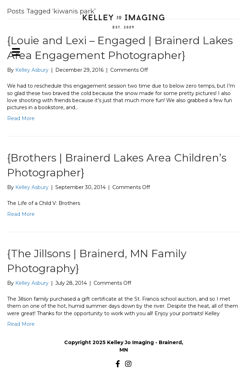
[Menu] (16, 52)
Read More (21, 118)
